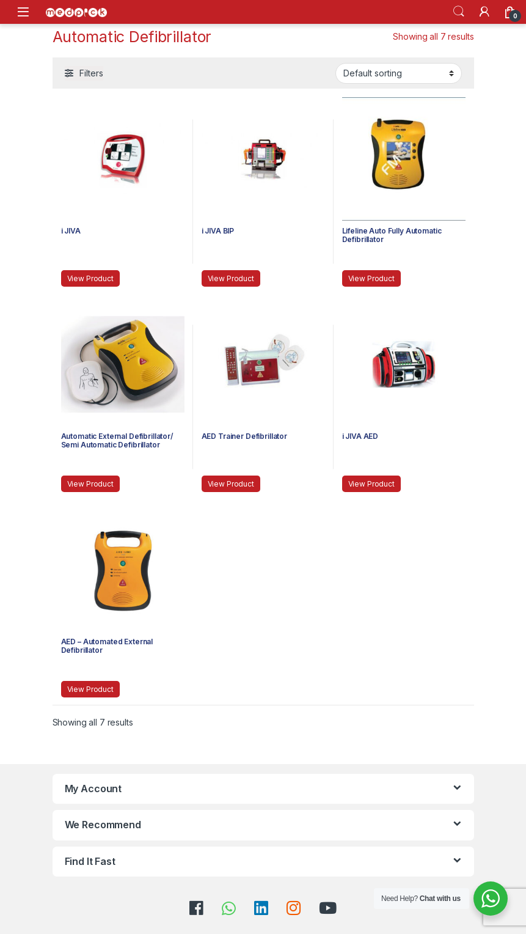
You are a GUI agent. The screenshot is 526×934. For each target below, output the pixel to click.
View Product (90, 278)
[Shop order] (398, 73)
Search (459, 11)
